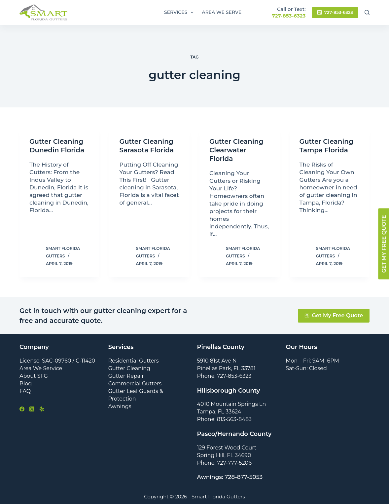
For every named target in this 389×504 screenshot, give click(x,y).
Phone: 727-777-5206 (224, 463)
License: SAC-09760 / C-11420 (57, 361)
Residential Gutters (133, 361)
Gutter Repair (126, 376)
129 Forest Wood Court (227, 448)
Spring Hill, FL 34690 (224, 455)
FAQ (25, 391)
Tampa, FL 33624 (219, 411)
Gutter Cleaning (129, 368)
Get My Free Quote (333, 315)
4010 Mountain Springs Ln (231, 404)
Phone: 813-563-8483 (224, 419)
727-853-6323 (288, 16)
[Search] (367, 12)
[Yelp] (41, 409)
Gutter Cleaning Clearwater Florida (236, 150)
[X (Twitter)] (31, 409)
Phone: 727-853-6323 (224, 376)
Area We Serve (221, 12)
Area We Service (40, 368)
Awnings (119, 406)
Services (180, 13)
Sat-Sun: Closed (306, 368)
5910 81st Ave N (217, 361)
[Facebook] (21, 409)
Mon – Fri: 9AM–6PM (312, 361)
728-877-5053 (244, 477)
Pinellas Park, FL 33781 (226, 368)
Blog (25, 383)
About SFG (33, 376)
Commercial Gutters (134, 383)
